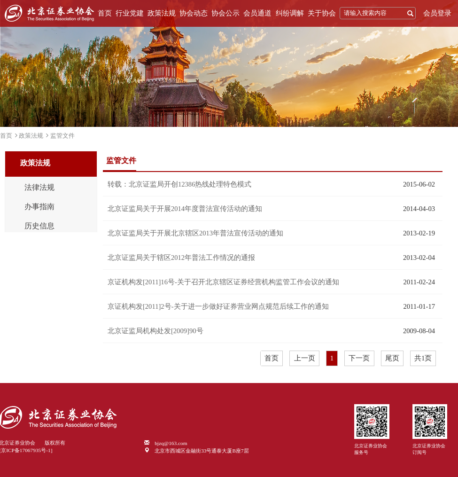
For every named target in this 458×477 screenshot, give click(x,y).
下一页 (359, 358)
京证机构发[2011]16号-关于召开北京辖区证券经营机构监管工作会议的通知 (223, 282)
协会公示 (225, 13)
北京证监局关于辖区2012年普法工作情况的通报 (181, 257)
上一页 (304, 358)
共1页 (423, 358)
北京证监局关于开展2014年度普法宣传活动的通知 (185, 208)
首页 (105, 13)
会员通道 (257, 13)
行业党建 (130, 13)
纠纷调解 (290, 13)
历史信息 (39, 226)
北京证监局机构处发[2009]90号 (155, 331)
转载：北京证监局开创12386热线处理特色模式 (180, 184)
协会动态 (193, 13)
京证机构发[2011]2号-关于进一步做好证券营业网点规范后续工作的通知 (218, 306)
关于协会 (322, 13)
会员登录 (437, 13)
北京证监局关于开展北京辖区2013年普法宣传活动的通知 (195, 233)
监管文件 (62, 135)
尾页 (392, 358)
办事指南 (39, 207)
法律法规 (39, 187)
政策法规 (161, 13)
